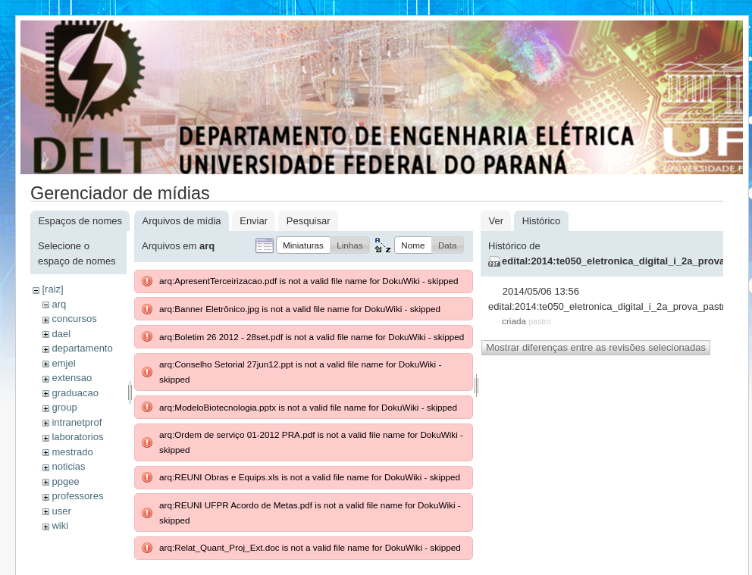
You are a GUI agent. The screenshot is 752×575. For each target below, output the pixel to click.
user (61, 511)
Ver (495, 221)
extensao (72, 377)
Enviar (254, 221)
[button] (303, 245)
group (64, 407)
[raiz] (52, 289)
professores (77, 496)
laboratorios (77, 436)
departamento (82, 348)
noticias (68, 466)
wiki (60, 525)
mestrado (72, 452)
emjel (63, 363)
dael (61, 333)
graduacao (75, 392)
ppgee (65, 481)
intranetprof (77, 422)
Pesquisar (309, 221)
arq (59, 304)
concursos (74, 318)
